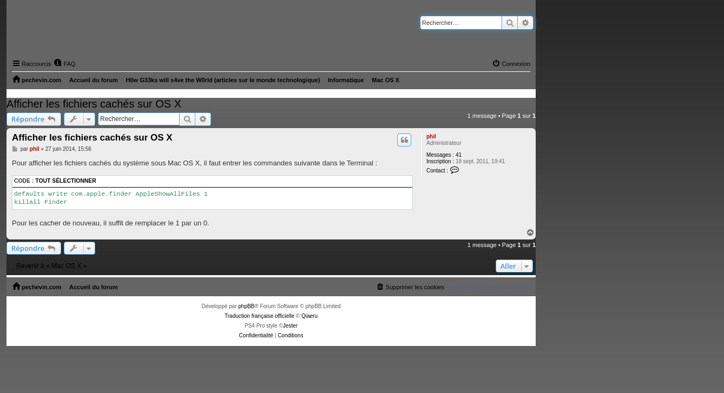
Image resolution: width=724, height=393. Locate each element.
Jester (290, 326)
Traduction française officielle (259, 316)
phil (431, 136)
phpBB (246, 306)
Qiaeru (309, 316)
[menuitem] (64, 63)
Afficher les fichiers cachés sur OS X (93, 104)
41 (459, 155)
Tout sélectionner (65, 181)
